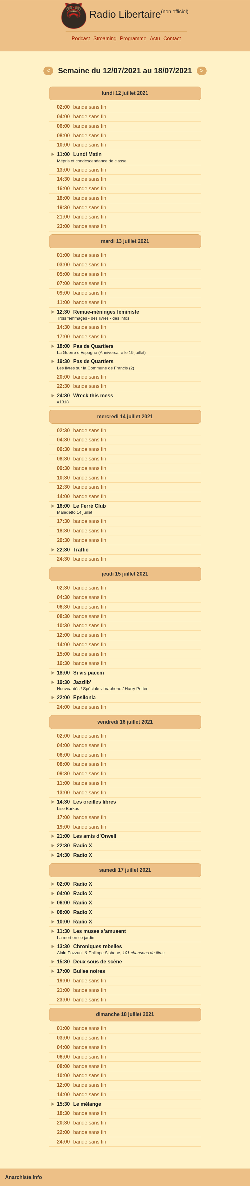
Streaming (105, 38)
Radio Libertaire (125, 14)
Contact (172, 38)
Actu (155, 38)
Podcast (81, 38)
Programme (133, 38)
